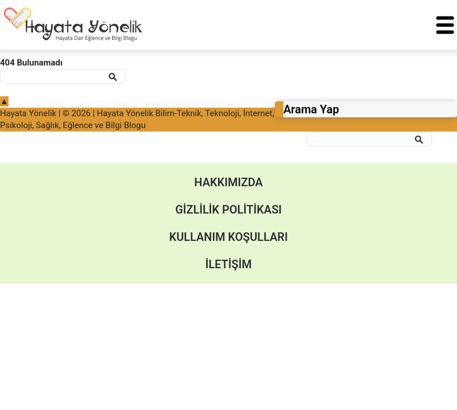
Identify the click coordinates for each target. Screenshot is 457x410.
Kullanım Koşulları (228, 237)
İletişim (228, 264)
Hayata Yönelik (28, 113)
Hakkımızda (228, 182)
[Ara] (369, 139)
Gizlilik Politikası (228, 209)
